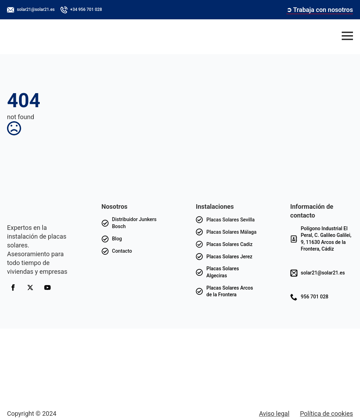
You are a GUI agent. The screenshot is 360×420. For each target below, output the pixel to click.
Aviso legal (274, 413)
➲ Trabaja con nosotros (320, 9)
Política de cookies (326, 413)
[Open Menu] (347, 35)
